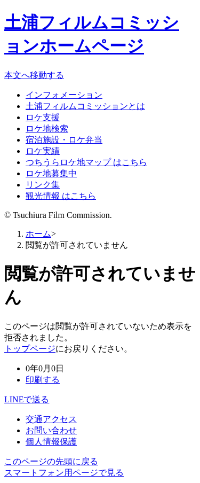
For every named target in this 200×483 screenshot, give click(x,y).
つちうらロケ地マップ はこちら (86, 162)
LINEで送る (26, 399)
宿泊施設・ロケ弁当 (64, 139)
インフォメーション (64, 94)
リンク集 (43, 184)
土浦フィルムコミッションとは (85, 106)
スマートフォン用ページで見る (64, 472)
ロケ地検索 (47, 128)
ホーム (38, 233)
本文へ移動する (34, 75)
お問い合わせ (51, 430)
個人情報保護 (51, 441)
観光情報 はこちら (61, 195)
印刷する (43, 379)
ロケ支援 (43, 117)
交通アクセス (51, 419)
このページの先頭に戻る (51, 461)
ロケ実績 (43, 150)
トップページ (29, 348)
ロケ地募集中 (51, 173)
